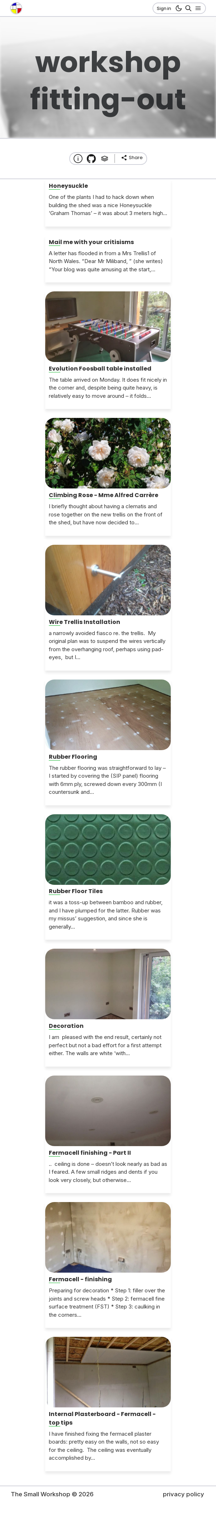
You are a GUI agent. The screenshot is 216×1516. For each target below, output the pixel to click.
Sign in (164, 8)
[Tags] (104, 158)
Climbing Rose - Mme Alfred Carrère (103, 495)
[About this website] (78, 158)
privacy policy (183, 1494)
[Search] (187, 8)
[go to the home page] (16, 8)
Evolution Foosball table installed (100, 368)
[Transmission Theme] (91, 158)
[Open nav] (197, 8)
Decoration (66, 1026)
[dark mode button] (177, 8)
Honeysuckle (68, 186)
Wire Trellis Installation (84, 622)
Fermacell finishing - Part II (90, 1153)
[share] (132, 157)
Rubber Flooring (73, 757)
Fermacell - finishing (80, 1279)
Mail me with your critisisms (91, 242)
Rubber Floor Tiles (76, 891)
